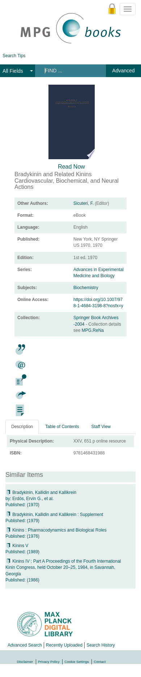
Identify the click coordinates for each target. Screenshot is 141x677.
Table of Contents (62, 426)
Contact (100, 662)
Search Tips (14, 55)
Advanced (123, 70)
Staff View (101, 426)
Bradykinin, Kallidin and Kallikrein (40, 492)
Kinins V (16, 545)
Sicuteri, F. (83, 203)
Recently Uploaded (64, 645)
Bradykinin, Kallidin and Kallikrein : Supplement (54, 514)
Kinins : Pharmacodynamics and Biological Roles (55, 530)
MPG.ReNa (93, 330)
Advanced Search (25, 645)
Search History (100, 645)
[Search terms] (69, 70)
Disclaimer (25, 662)
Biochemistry (85, 287)
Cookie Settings (76, 662)
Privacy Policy (49, 662)
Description (22, 426)
